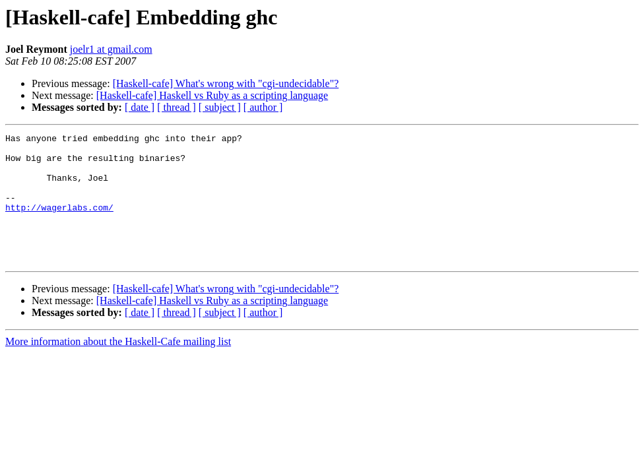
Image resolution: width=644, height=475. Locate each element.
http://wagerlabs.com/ (59, 223)
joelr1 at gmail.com (111, 49)
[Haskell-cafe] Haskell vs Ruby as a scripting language (212, 95)
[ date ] (139, 107)
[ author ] (263, 107)
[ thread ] (176, 107)
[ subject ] (220, 107)
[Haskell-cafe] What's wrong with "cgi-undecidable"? (226, 83)
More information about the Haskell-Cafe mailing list (118, 367)
